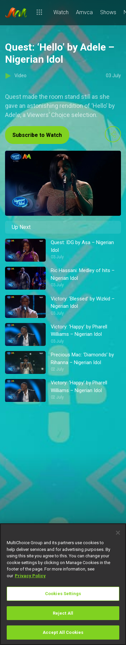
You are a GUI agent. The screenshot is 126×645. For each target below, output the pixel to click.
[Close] (118, 532)
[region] (63, 584)
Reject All (63, 613)
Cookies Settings (63, 593)
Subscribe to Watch (37, 135)
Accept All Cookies (63, 632)
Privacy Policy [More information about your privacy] (30, 575)
